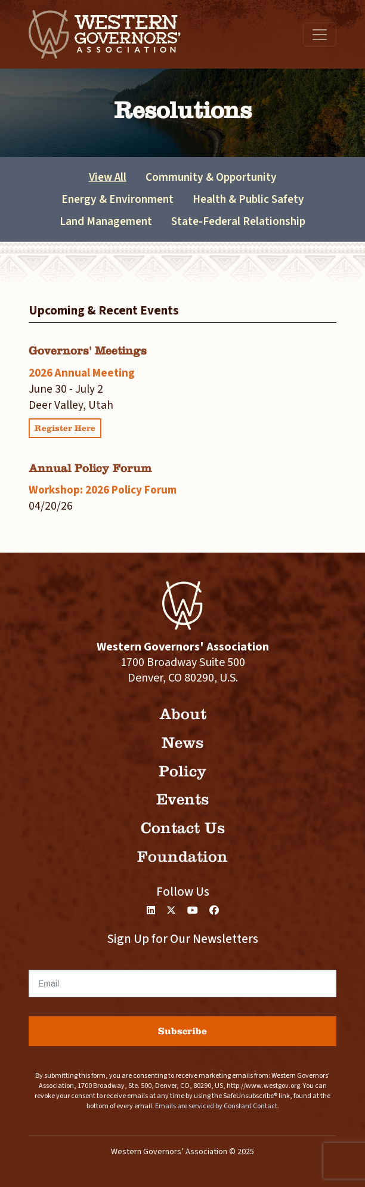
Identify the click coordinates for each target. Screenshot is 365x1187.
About (182, 714)
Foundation (182, 856)
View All (107, 177)
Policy (182, 771)
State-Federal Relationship (238, 221)
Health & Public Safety (248, 199)
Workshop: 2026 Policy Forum (103, 490)
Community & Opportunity (211, 177)
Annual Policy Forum (90, 468)
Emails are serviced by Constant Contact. (217, 1106)
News (182, 742)
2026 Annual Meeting (82, 373)
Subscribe (182, 1031)
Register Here (65, 428)
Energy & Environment (117, 199)
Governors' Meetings (88, 350)
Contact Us (183, 828)
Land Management (106, 221)
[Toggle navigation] (319, 35)
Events (182, 799)
